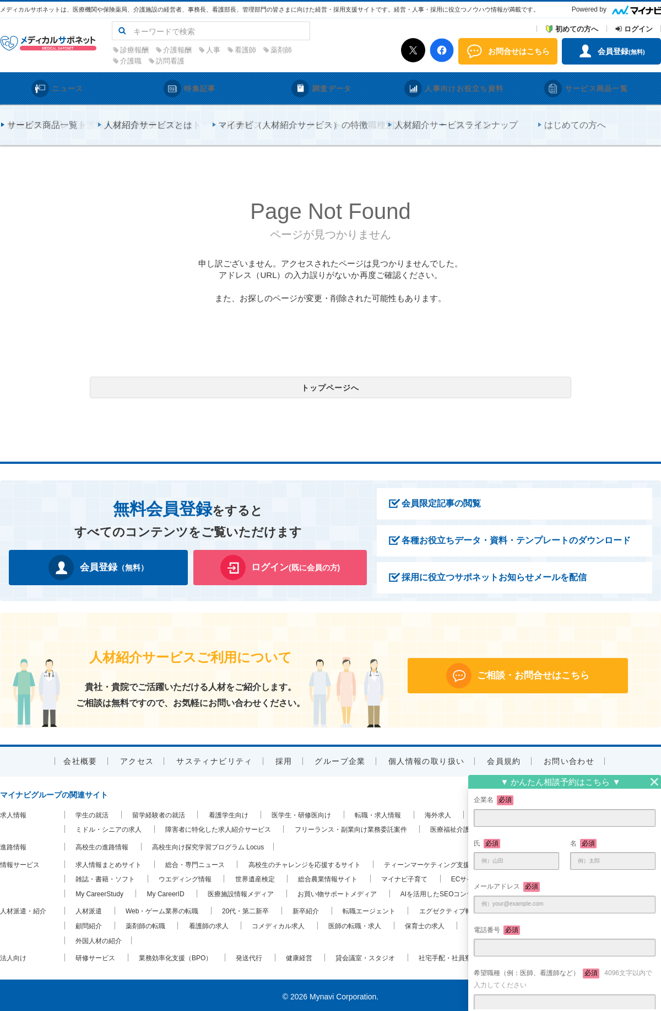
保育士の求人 (425, 923)
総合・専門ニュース (195, 862)
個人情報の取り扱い (426, 758)
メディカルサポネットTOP (39, 116)
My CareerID (166, 891)
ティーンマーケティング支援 (427, 862)
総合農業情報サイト (327, 876)
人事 (283, 50)
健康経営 (299, 955)
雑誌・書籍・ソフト (105, 876)
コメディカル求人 (278, 923)
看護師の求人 (209, 923)
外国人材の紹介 (98, 938)
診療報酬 (204, 50)
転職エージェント (369, 909)
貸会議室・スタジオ (365, 955)
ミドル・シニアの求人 (108, 827)
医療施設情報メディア (241, 891)
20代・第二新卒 (245, 909)
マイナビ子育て (404, 876)
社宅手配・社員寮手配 (452, 955)
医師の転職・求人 (354, 923)
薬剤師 (351, 50)
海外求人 (438, 812)
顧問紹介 (88, 923)
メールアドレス (507, 887)
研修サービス (95, 955)
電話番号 (497, 930)
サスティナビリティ (214, 758)
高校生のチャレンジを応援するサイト (304, 862)
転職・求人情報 (378, 812)
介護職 (201, 61)
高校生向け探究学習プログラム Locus (208, 844)
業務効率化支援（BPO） (175, 955)
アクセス (137, 758)
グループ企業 (340, 758)
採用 (283, 758)
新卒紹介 (305, 909)
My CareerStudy (99, 891)
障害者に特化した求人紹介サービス (218, 827)
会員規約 (504, 758)
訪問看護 (240, 61)
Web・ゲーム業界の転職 (162, 909)
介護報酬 (247, 50)
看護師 (315, 50)
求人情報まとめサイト (108, 862)
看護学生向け (228, 812)
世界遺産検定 (255, 876)
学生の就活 (92, 812)
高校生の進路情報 (101, 844)
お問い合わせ (569, 758)
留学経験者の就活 (158, 812)
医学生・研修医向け (301, 812)
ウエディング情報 (185, 876)
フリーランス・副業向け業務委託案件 (351, 827)
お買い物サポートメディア (337, 891)
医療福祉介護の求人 (460, 827)
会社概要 (80, 758)
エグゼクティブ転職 (449, 909)
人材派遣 (88, 909)
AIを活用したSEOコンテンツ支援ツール (460, 891)
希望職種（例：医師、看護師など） (563, 979)
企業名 (493, 800)
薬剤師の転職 (145, 923)
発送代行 (249, 955)
